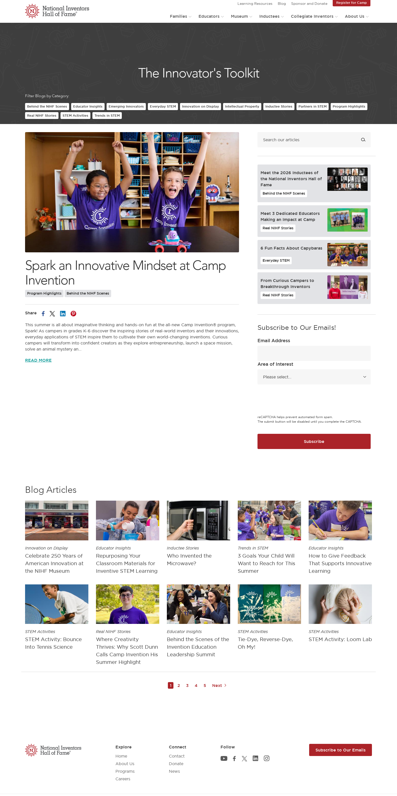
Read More (38, 360)
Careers (122, 779)
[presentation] (295, 400)
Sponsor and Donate (309, 4)
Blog (282, 4)
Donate (176, 763)
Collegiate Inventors (312, 16)
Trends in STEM (107, 115)
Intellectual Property (242, 106)
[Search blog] (314, 139)
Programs (125, 771)
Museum (239, 16)
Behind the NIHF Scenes (47, 106)
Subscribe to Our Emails (340, 750)
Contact (177, 756)
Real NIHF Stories (41, 115)
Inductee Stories (278, 106)
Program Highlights (349, 106)
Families (178, 16)
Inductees (269, 16)
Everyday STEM (163, 106)
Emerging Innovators (126, 106)
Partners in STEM (313, 106)
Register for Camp (351, 2)
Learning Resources (254, 4)
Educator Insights (88, 106)
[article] (56, 538)
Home (121, 756)
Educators (209, 16)
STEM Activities (75, 115)
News (174, 771)
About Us (354, 16)
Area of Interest (275, 363)
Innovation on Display (200, 106)
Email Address (273, 340)
